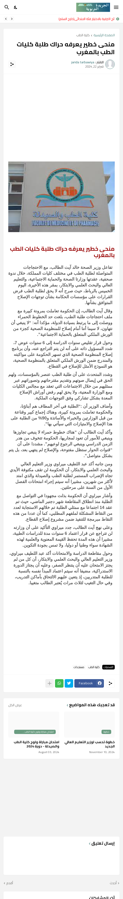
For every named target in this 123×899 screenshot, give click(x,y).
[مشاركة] (12, 64)
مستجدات (79, 667)
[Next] (6, 18)
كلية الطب (83, 35)
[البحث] (6, 7)
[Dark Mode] (16, 7)
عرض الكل (15, 705)
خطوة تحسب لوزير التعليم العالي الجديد (89, 744)
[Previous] (11, 18)
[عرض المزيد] (49, 683)
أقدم (9, 883)
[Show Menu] (116, 7)
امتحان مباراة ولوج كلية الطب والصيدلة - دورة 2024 (36, 744)
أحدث (113, 883)
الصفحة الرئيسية (104, 35)
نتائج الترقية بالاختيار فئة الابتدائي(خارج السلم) (85, 19)
